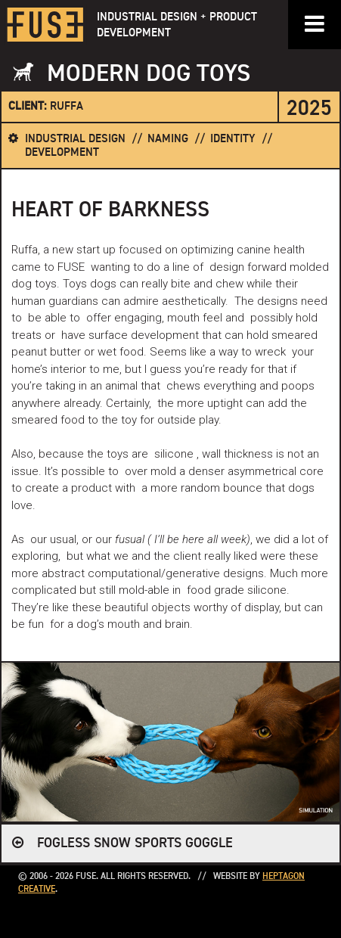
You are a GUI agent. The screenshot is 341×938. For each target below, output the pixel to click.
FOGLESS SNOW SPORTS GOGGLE (135, 843)
